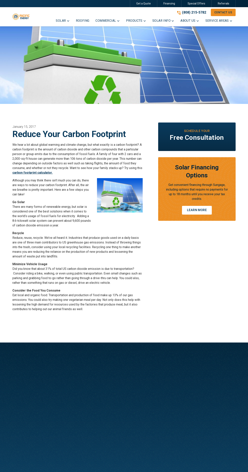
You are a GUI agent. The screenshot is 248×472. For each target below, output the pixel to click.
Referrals (223, 3)
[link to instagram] (200, 463)
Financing (169, 3)
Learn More (197, 210)
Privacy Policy (89, 463)
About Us (176, 372)
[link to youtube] (221, 463)
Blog (173, 380)
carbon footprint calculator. (32, 172)
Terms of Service (112, 463)
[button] (63, 21)
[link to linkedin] (214, 463)
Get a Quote (143, 3)
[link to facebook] (193, 463)
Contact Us (223, 12)
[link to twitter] (207, 463)
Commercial (112, 387)
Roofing (109, 380)
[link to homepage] (20, 16)
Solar (107, 372)
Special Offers (196, 3)
